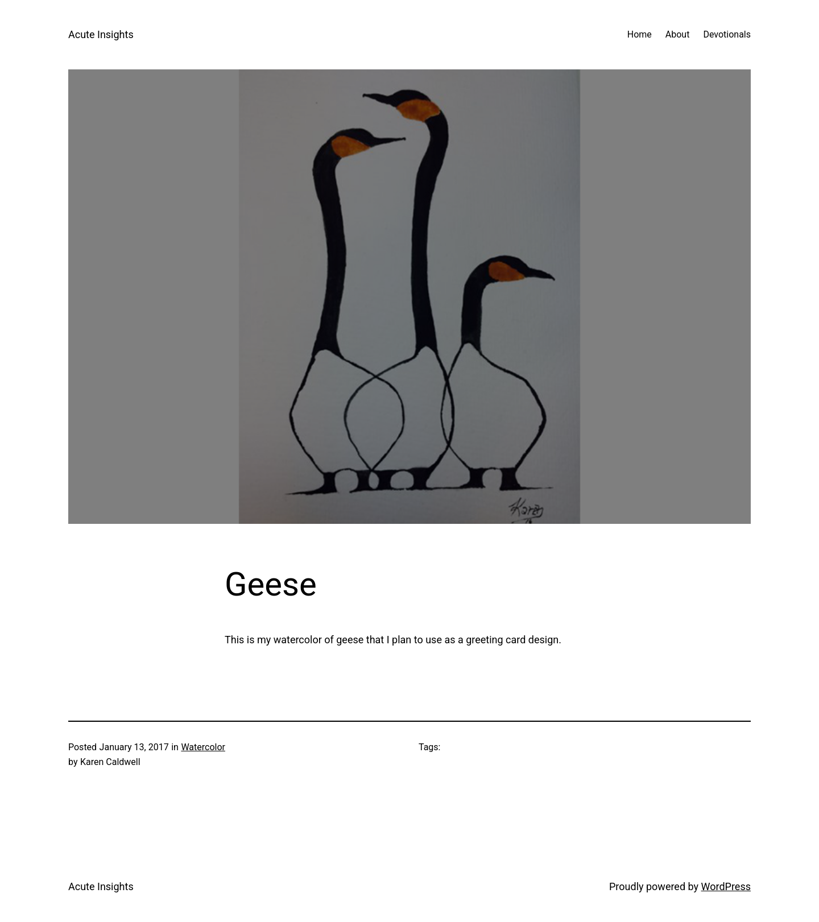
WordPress (726, 886)
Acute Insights (101, 34)
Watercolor (203, 747)
